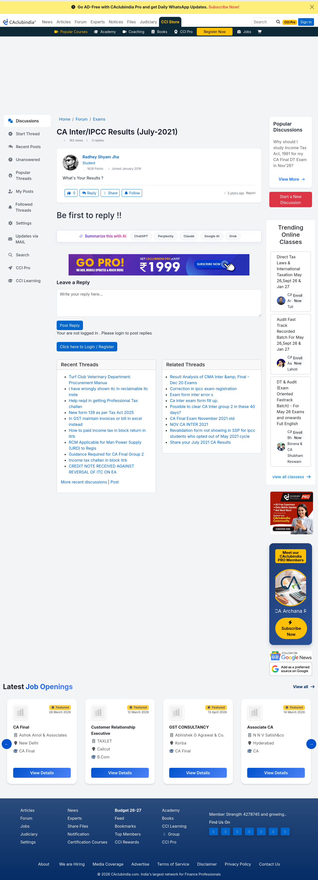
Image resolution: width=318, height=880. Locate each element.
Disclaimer (207, 864)
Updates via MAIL (23, 239)
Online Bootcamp (215, 32)
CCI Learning (24, 280)
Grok (233, 236)
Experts (75, 818)
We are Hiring (71, 864)
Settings (20, 223)
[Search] (263, 22)
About (43, 864)
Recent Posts (24, 146)
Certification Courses (87, 842)
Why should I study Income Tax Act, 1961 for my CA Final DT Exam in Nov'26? (290, 153)
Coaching (133, 32)
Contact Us (269, 864)
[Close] (312, 7)
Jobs (244, 32)
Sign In (306, 22)
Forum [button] (81, 21)
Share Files (78, 826)
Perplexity (166, 236)
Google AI (211, 236)
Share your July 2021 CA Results (200, 442)
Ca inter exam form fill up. (194, 400)
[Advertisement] (159, 73)
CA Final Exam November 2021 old (202, 418)
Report (250, 193)
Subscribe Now (291, 628)
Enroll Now (297, 298)
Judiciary (29, 834)
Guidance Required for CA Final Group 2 (106, 454)
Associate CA (260, 727)
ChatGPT (141, 236)
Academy (105, 32)
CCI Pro (183, 32)
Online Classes (290, 234)
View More (291, 179)
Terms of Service (173, 864)
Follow (132, 193)
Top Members (128, 834)
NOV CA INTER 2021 (189, 424)
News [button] (47, 21)
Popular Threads (20, 175)
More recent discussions (84, 481)
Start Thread (24, 133)
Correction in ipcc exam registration (203, 388)
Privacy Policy (238, 864)
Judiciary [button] (148, 21)
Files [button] (131, 21)
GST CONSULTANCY (189, 727)
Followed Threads (20, 207)
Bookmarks (125, 826)
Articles (27, 810)
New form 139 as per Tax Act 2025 (101, 412)
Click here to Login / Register (87, 346)
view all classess (291, 476)
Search (18, 254)
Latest (38, 686)
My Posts (21, 191)
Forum (26, 818)
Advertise (140, 864)
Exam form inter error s (191, 394)
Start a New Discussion (291, 199)
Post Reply (70, 325)
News (73, 810)
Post (115, 481)
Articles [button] (64, 21)
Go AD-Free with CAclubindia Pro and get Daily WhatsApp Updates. (155, 6)
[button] (276, 22)
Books (159, 32)
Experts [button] (98, 21)
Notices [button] (116, 21)
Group (171, 834)
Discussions (23, 120)
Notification (78, 834)
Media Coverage (108, 864)
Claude (189, 236)
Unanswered (24, 159)
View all (304, 686)
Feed (119, 818)
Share (110, 193)
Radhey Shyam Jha (100, 156)
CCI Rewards (127, 842)
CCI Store (170, 21)
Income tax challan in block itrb (98, 460)
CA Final (21, 727)
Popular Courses (70, 32)
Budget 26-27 (128, 810)
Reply (89, 193)
